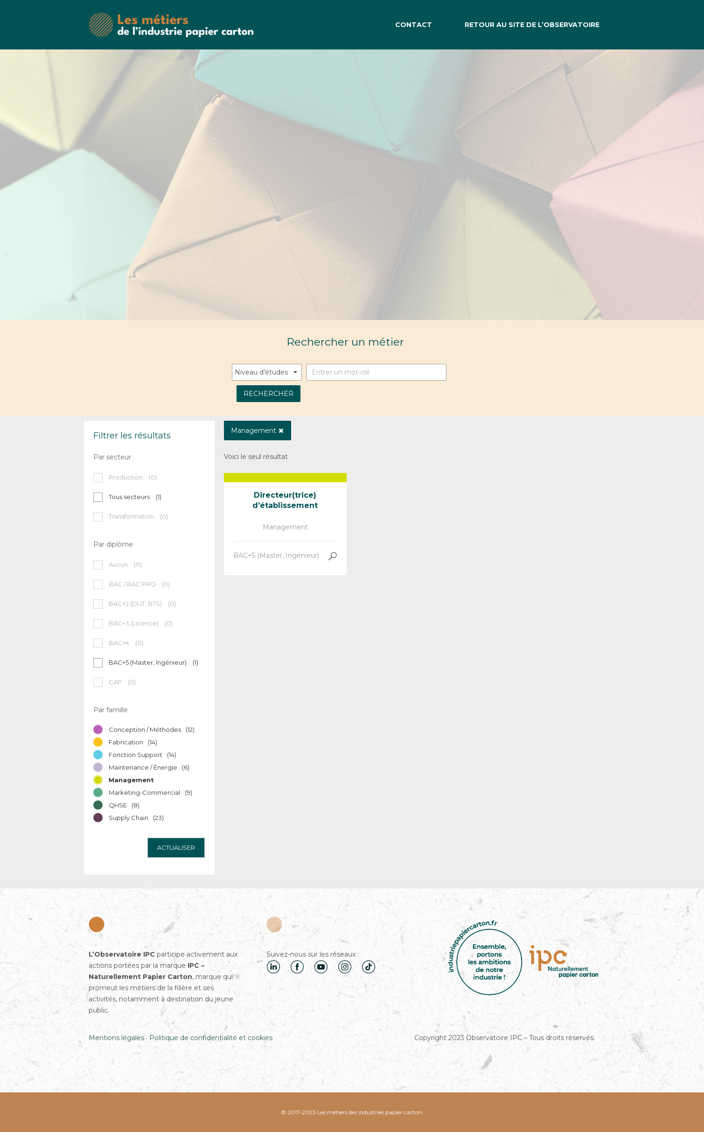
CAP (122, 682)
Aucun (125, 564)
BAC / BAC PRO (139, 584)
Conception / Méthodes (152, 729)
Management (285, 527)
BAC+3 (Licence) (141, 623)
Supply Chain (136, 817)
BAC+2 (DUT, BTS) (142, 603)
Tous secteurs (135, 496)
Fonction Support (142, 754)
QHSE (124, 805)
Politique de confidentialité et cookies (210, 1038)
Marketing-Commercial (150, 792)
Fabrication (133, 742)
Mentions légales (116, 1038)
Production (133, 477)
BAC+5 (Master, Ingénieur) (276, 555)
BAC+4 (126, 642)
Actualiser (176, 847)
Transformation (138, 516)
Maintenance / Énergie (149, 767)
